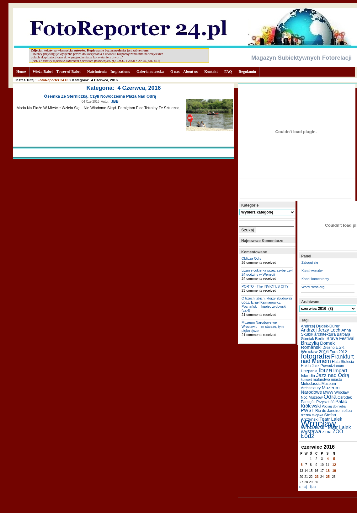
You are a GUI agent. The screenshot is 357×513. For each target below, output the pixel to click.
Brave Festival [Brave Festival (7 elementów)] (340, 338)
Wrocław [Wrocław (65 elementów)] (318, 423)
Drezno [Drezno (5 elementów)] (328, 347)
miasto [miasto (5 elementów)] (336, 379)
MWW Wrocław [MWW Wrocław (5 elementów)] (336, 392)
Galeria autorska (150, 71)
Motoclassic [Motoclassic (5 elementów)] (311, 383)
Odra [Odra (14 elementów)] (329, 396)
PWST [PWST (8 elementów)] (307, 410)
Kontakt (211, 71)
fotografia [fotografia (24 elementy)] (315, 356)
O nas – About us (184, 71)
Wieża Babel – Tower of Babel (57, 71)
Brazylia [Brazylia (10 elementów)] (310, 343)
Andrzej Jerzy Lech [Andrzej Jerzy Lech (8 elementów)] (320, 329)
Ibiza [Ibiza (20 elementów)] (325, 370)
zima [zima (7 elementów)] (327, 431)
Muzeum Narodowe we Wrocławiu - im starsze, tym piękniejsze (263, 326)
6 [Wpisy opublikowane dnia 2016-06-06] (302, 465)
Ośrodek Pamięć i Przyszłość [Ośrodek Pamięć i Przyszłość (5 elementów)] (326, 399)
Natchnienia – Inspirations (108, 71)
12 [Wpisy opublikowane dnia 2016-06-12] (334, 465)
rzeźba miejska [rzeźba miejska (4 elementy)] (312, 415)
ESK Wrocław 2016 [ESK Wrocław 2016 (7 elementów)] (322, 349)
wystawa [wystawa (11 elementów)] (311, 432)
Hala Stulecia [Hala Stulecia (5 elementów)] (343, 361)
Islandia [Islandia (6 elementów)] (308, 375)
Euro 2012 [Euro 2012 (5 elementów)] (338, 352)
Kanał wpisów (311, 271)
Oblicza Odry (252, 258)
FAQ (228, 71)
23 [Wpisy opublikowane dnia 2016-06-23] (316, 476)
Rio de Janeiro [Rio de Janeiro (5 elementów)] (327, 410)
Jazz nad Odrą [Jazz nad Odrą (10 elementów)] (332, 375)
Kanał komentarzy (315, 279)
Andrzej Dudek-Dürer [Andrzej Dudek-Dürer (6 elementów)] (320, 326)
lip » (313, 487)
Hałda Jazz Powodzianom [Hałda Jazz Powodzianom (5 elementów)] (322, 366)
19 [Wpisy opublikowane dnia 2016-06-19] (334, 470)
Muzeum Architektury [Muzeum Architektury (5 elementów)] (318, 385)
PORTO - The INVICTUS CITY (265, 286)
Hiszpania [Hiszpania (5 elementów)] (309, 371)
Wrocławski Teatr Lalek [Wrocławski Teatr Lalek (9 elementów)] (326, 427)
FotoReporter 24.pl (53, 80)
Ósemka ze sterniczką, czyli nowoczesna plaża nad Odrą (100, 96)
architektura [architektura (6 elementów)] (325, 334)
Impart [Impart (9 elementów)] (340, 370)
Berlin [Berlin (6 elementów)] (320, 338)
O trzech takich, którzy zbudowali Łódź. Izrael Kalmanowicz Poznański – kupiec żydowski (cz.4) (267, 304)
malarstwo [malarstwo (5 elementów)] (321, 379)
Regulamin (247, 71)
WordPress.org (312, 287)
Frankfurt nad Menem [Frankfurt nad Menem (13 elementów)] (327, 359)
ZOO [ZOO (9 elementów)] (338, 431)
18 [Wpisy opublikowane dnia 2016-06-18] (328, 470)
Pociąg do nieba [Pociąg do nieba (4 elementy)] (334, 406)
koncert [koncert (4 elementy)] (306, 379)
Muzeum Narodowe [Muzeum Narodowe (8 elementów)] (320, 390)
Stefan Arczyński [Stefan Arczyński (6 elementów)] (318, 417)
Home (21, 71)
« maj (303, 487)
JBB (115, 101)
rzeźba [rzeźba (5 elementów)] (346, 410)
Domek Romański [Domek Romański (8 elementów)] (318, 345)
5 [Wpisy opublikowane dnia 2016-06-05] (334, 459)
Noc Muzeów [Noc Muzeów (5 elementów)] (311, 397)
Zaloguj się (309, 262)
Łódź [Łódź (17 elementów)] (307, 435)
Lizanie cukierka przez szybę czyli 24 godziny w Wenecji (267, 272)
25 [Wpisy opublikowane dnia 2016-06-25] (328, 476)
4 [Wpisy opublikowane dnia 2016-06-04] (328, 459)
